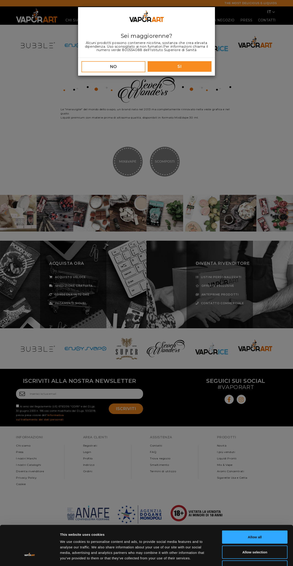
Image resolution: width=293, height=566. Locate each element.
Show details (240, 557)
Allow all (255, 506)
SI (179, 66)
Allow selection (254, 521)
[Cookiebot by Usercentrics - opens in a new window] (30, 557)
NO (113, 66)
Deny (255, 536)
